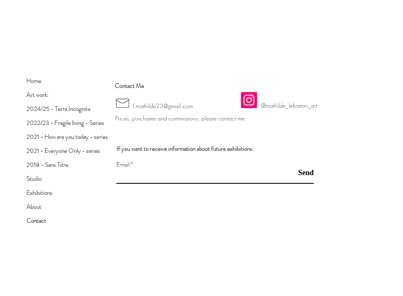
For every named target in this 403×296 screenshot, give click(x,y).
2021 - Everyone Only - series (63, 150)
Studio (34, 178)
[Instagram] (249, 100)
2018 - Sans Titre (47, 164)
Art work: (37, 94)
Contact (36, 220)
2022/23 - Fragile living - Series (65, 122)
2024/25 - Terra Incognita (58, 108)
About (33, 206)
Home (33, 81)
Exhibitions (39, 192)
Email (123, 165)
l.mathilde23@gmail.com (163, 106)
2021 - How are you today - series (67, 136)
